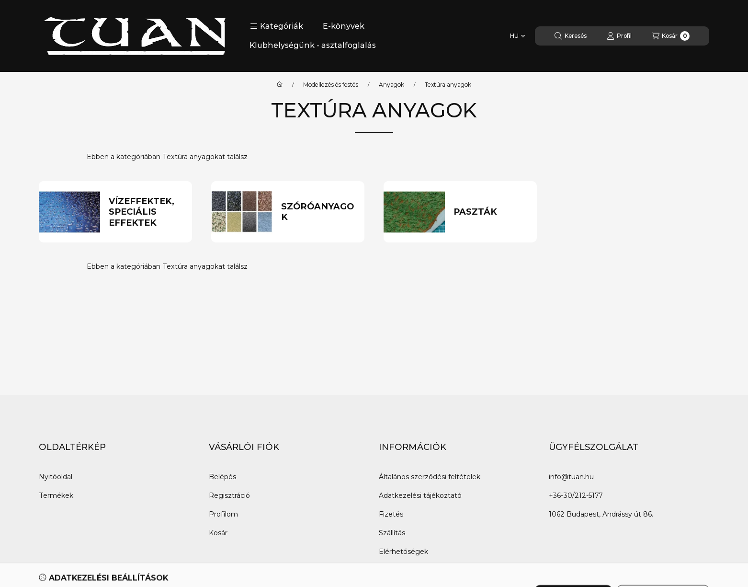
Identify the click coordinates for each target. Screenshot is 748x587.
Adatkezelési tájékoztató (420, 495)
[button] (276, 26)
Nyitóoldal (55, 476)
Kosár (218, 533)
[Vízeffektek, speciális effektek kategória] (146, 212)
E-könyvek (343, 26)
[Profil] (619, 36)
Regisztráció (229, 495)
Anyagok (391, 84)
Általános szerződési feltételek (429, 476)
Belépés (222, 476)
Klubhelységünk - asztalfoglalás (312, 45)
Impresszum (400, 570)
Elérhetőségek (403, 551)
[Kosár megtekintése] (670, 36)
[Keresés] (570, 36)
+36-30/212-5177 (575, 495)
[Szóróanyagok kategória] (318, 212)
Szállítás (392, 533)
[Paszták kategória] (491, 212)
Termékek (56, 495)
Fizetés (391, 514)
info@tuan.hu (571, 476)
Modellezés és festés (330, 84)
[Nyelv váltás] (517, 36)
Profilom (223, 514)
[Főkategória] (280, 84)
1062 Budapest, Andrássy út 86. (601, 514)
